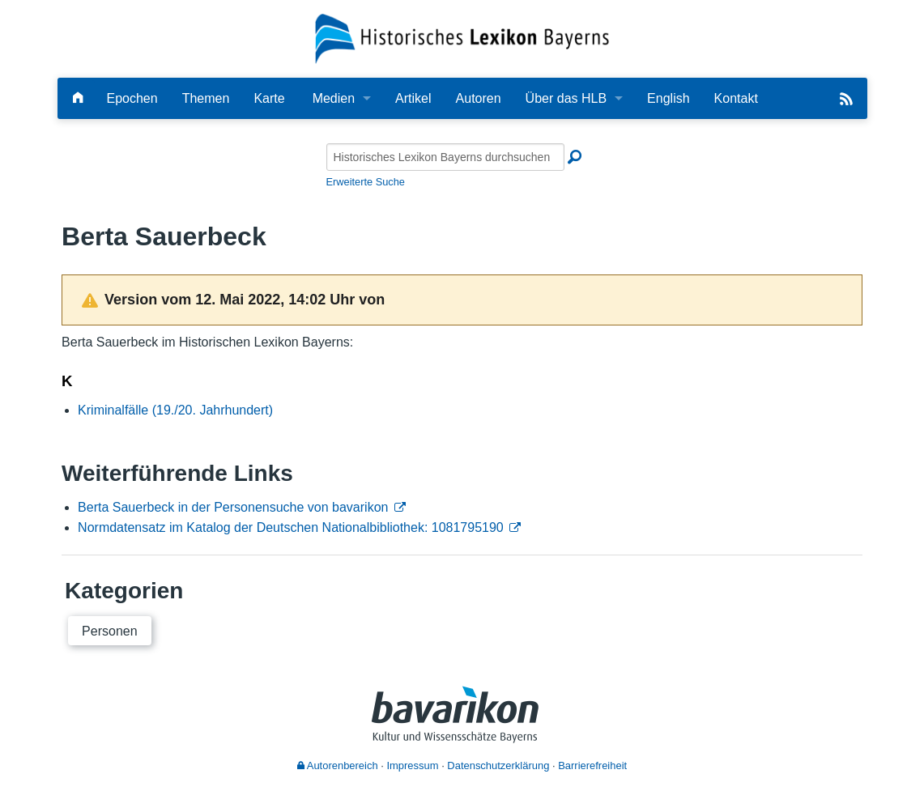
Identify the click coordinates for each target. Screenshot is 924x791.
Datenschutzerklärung (498, 765)
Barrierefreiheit (592, 765)
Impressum (412, 765)
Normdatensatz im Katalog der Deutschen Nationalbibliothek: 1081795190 (291, 527)
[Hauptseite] (78, 98)
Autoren (478, 98)
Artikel (413, 98)
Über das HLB (566, 98)
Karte (268, 98)
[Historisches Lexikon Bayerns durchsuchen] (445, 157)
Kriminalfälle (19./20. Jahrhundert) (175, 410)
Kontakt (736, 98)
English (668, 98)
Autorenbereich (337, 765)
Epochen (132, 98)
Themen (206, 98)
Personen (110, 631)
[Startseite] (462, 38)
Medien (334, 98)
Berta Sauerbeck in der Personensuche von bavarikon (233, 507)
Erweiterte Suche (365, 182)
